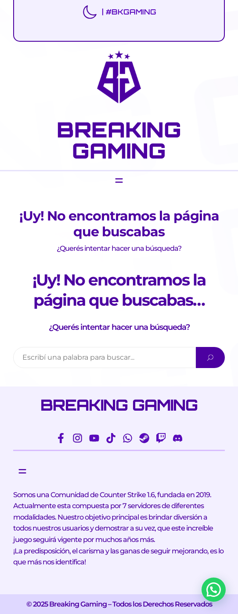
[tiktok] (111, 438)
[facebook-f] (61, 438)
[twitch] (161, 438)
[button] (214, 590)
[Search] (210, 357)
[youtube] (94, 438)
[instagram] (77, 438)
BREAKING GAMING (119, 140)
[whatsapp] (128, 438)
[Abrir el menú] (119, 180)
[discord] (178, 438)
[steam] (144, 438)
